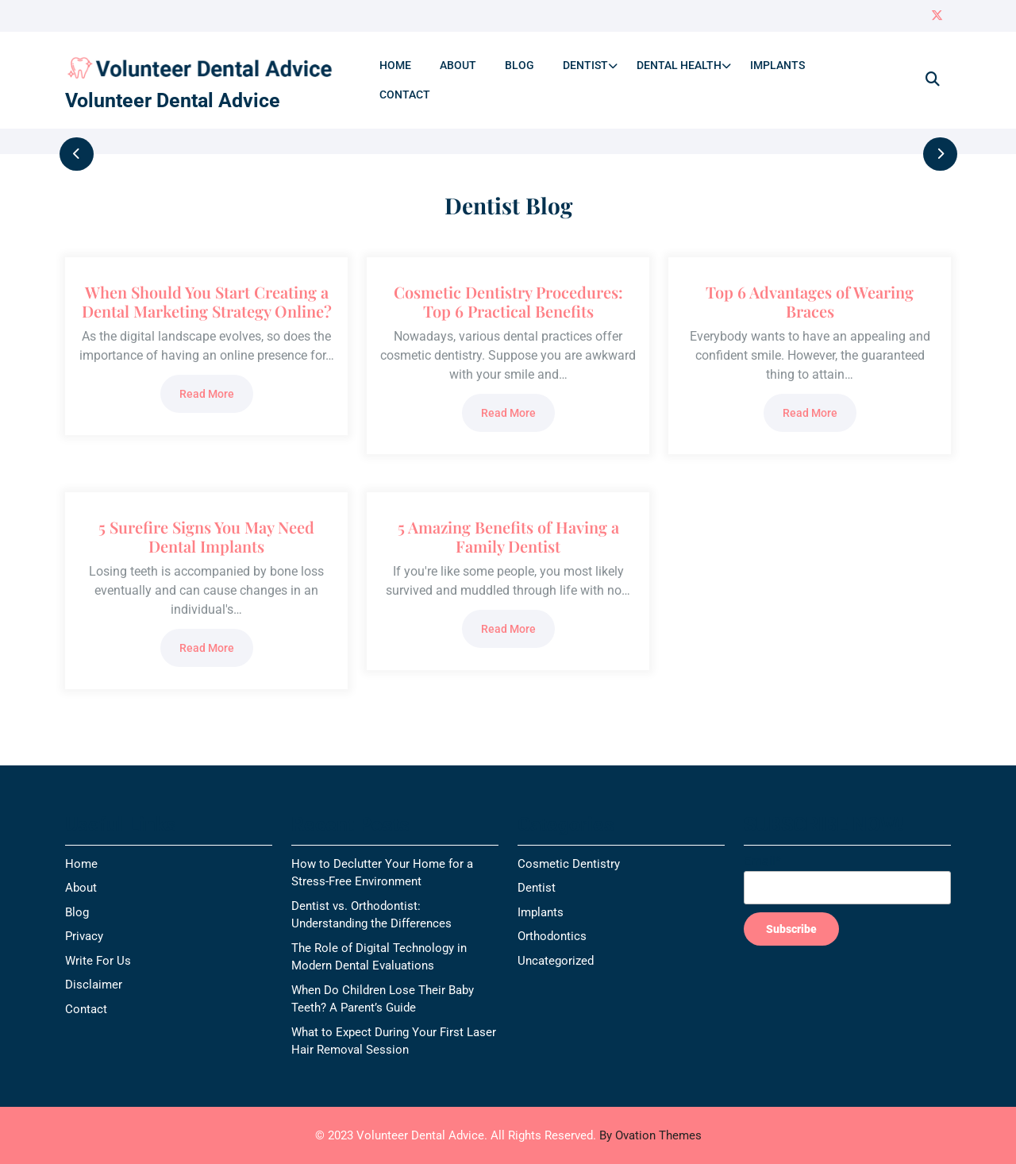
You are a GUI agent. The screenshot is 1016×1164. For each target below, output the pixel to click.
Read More (206, 393)
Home (395, 65)
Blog (519, 65)
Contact (404, 94)
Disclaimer (93, 984)
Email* (847, 879)
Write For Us (98, 961)
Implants (777, 65)
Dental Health (679, 65)
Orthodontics (552, 936)
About (458, 65)
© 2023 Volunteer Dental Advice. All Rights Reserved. (508, 1135)
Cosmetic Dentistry (569, 864)
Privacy (84, 936)
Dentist (585, 65)
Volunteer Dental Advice (172, 100)
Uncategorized (556, 961)
